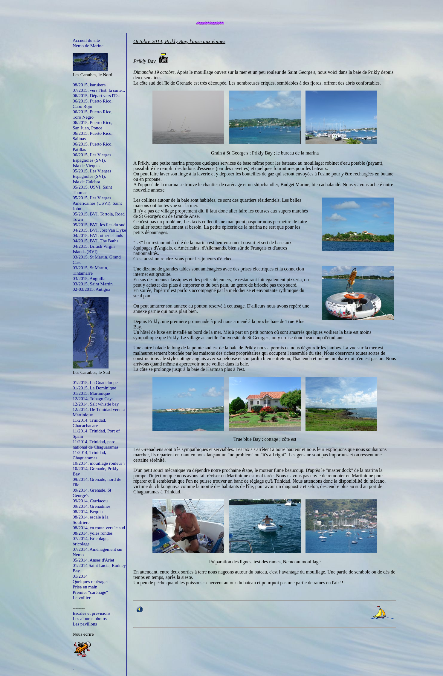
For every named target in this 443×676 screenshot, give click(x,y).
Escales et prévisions (92, 613)
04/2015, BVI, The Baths (95, 240)
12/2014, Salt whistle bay (96, 403)
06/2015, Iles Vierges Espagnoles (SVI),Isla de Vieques (92, 160)
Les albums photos (90, 618)
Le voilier (81, 597)
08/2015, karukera (89, 84)
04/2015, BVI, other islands (98, 235)
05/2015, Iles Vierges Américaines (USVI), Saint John (97, 203)
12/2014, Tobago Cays (93, 398)
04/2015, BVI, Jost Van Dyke (99, 230)
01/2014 (80, 576)
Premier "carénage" (90, 592)
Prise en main (85, 586)
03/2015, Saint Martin (93, 283)
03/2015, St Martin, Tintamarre (90, 270)
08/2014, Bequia (88, 511)
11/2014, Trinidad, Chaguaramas (89, 455)
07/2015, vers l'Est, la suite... (99, 90)
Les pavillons (85, 623)
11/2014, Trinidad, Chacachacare (89, 422)
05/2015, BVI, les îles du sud (99, 224)
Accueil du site (86, 40)
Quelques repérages (90, 581)
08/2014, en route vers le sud (99, 527)
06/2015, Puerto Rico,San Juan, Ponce (92, 125)
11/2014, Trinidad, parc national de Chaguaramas (96, 444)
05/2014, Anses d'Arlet (93, 559)
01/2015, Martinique (91, 393)
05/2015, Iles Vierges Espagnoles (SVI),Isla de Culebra (92, 176)
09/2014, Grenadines (92, 506)
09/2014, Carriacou (90, 500)
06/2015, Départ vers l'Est (96, 95)
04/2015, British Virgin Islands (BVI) (94, 249)
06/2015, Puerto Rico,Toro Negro (92, 114)
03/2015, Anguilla (89, 278)
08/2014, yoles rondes (93, 533)
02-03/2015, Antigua (91, 289)
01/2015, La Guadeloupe (95, 382)
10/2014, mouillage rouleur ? (99, 463)
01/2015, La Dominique (94, 387)
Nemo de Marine (88, 45)
